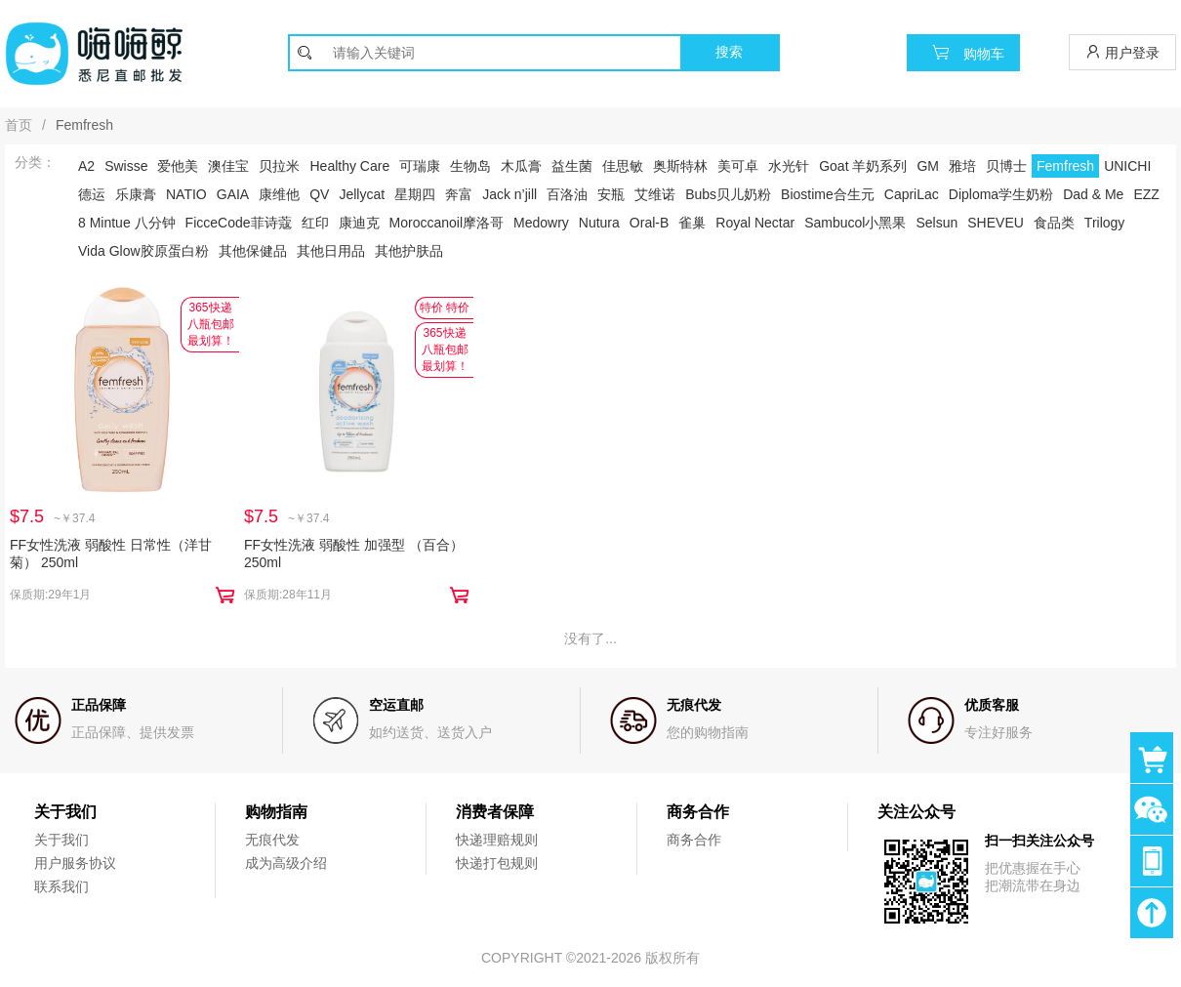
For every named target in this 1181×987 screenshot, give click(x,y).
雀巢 (692, 222)
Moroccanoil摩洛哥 (446, 222)
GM (927, 166)
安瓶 (611, 194)
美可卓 (737, 166)
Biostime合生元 (828, 194)
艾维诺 (654, 194)
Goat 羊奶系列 (863, 166)
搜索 (729, 52)
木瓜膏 (521, 166)
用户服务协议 (75, 863)
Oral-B (649, 222)
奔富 (458, 194)
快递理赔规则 (497, 839)
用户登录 (1122, 52)
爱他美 (177, 166)
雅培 (962, 166)
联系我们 (61, 886)
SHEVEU (995, 222)
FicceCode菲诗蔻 (238, 222)
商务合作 (694, 839)
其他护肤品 (409, 251)
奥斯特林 (680, 166)
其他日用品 (331, 251)
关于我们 (61, 839)
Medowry (541, 222)
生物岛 (470, 166)
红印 (315, 222)
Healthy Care (349, 166)
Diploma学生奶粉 (1001, 194)
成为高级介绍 (286, 863)
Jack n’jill (509, 194)
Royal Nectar (754, 222)
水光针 (788, 166)
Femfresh (1065, 166)
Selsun (936, 222)
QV (319, 194)
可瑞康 (419, 166)
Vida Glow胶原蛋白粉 (143, 251)
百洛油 (567, 194)
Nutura (599, 222)
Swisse (125, 166)
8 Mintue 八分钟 (127, 222)
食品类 (1054, 222)
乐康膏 (135, 194)
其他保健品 (253, 251)
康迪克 (359, 222)
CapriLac (911, 194)
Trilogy (1104, 222)
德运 (91, 194)
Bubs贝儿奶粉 (728, 194)
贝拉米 (279, 166)
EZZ (1146, 194)
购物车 (963, 52)
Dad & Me (1093, 194)
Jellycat (362, 194)
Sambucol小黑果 (855, 222)
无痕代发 (272, 839)
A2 (86, 166)
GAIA (233, 194)
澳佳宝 (228, 166)
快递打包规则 (497, 863)
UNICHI (1127, 166)
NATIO (186, 194)
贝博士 (1006, 166)
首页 (18, 125)
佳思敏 (622, 166)
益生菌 (571, 166)
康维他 (279, 194)
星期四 (414, 194)
